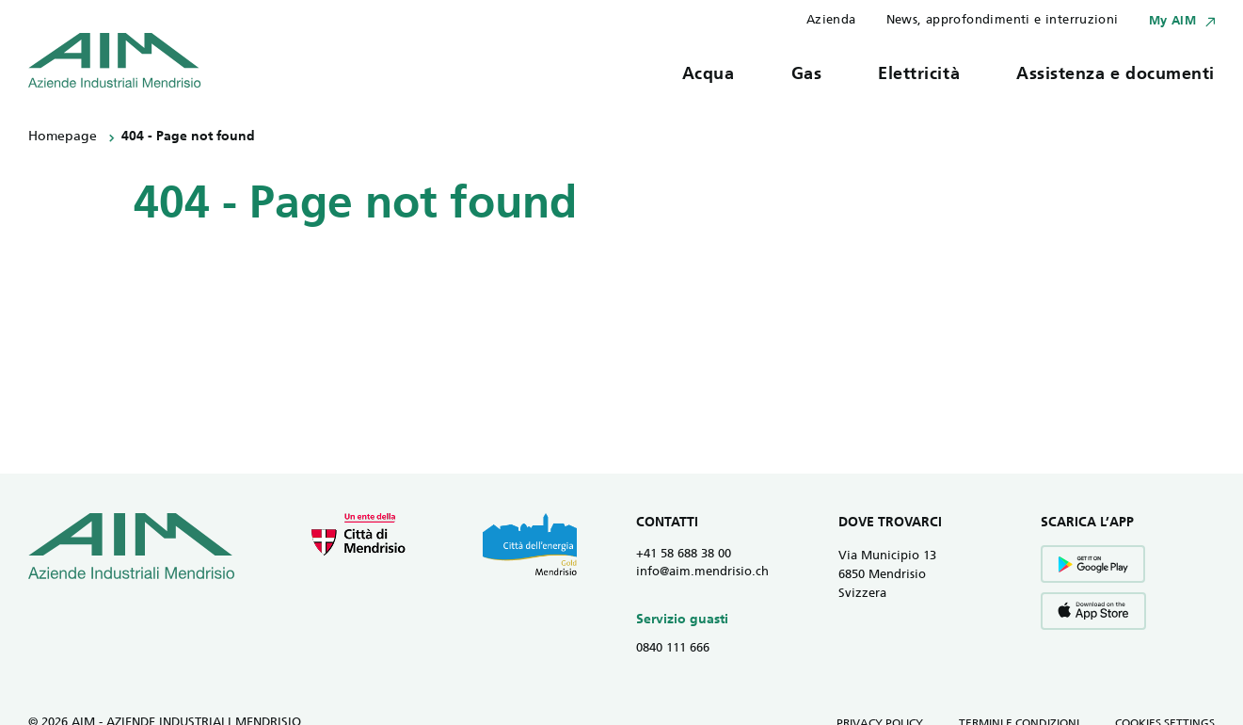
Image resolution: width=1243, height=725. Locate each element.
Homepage (62, 137)
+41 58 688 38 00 (683, 554)
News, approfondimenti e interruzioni (1002, 20)
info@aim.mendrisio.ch (702, 572)
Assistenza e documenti (1115, 75)
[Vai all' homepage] (114, 60)
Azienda (831, 20)
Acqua (708, 75)
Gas (806, 75)
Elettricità (919, 75)
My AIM (1172, 21)
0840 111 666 (672, 648)
